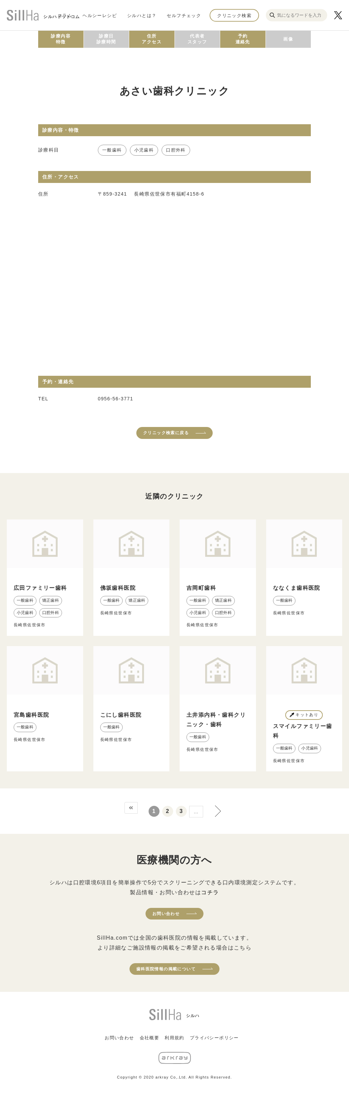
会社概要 (150, 1037)
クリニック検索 (234, 15)
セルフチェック (184, 15)
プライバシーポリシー (214, 1037)
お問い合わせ (166, 913)
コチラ (210, 892)
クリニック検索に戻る (166, 432)
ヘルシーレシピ (99, 15)
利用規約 (174, 1037)
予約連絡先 (243, 38)
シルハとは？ (141, 15)
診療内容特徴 (61, 38)
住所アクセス (152, 38)
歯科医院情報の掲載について (166, 969)
